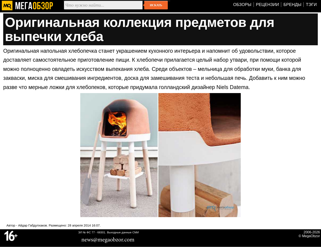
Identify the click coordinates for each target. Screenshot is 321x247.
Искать (156, 5)
